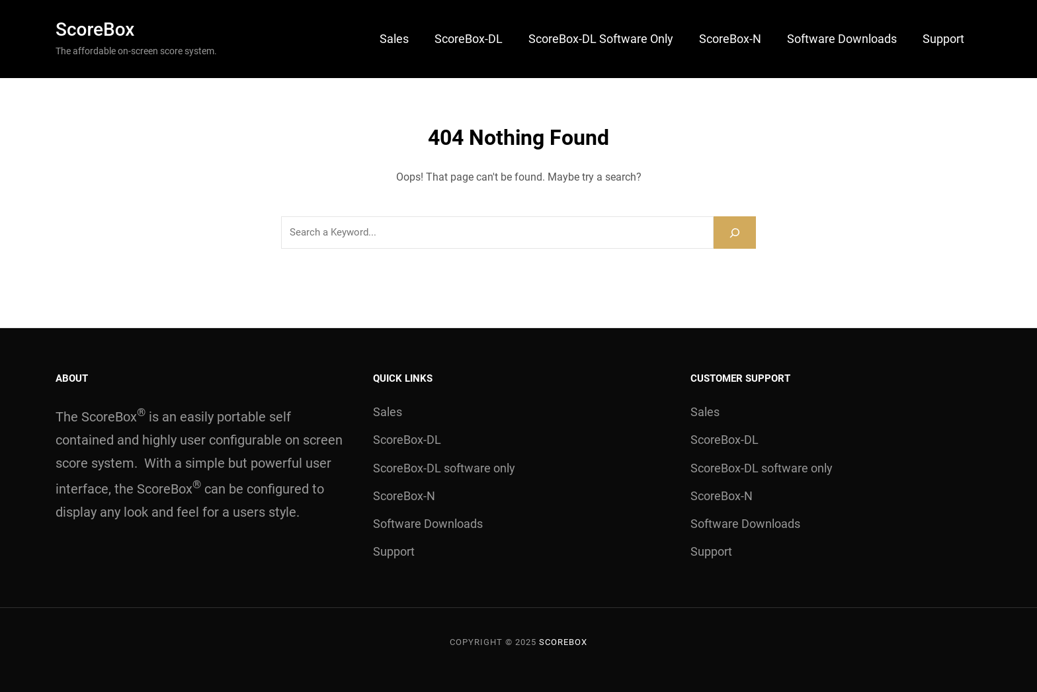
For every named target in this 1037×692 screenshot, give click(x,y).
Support (943, 39)
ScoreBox (95, 29)
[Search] (735, 232)
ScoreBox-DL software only (600, 39)
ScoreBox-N (730, 39)
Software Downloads (842, 39)
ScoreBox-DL (469, 39)
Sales (394, 39)
